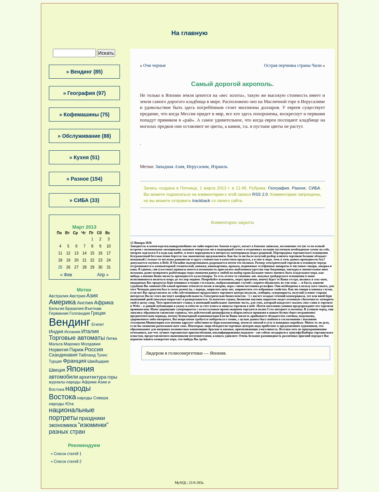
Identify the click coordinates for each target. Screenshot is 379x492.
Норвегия (58, 349)
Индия (56, 331)
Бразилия (74, 308)
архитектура (93, 377)
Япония (80, 368)
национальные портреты (71, 413)
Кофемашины (81, 114)
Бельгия (56, 308)
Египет (97, 324)
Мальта (56, 344)
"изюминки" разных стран (78, 428)
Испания (72, 331)
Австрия (77, 296)
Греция (98, 313)
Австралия (58, 296)
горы (112, 377)
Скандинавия (63, 355)
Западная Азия (169, 166)
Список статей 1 (67, 454)
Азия (92, 295)
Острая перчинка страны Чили (293, 65)
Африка (104, 302)
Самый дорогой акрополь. (232, 84)
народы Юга (61, 403)
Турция (55, 361)
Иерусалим (198, 166)
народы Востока (70, 392)
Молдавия (91, 344)
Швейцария (98, 361)
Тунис (102, 355)
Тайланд (87, 355)
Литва (111, 338)
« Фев (66, 274)
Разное (80, 179)
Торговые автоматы (77, 337)
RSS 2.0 (260, 194)
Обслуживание (81, 136)
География (81, 93)
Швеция (57, 370)
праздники (92, 418)
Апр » (102, 274)
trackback (201, 200)
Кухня (81, 157)
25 (60, 267)
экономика (63, 425)
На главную (189, 33)
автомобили (63, 377)
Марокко (72, 344)
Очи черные (154, 65)
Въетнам (93, 308)
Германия (58, 313)
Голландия (80, 313)
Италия (90, 331)
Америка (62, 302)
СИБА (81, 200)
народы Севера (92, 398)
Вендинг (81, 72)
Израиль (219, 166)
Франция (75, 361)
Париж (76, 349)
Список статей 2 (67, 461)
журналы (57, 382)
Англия (85, 302)
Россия (93, 349)
